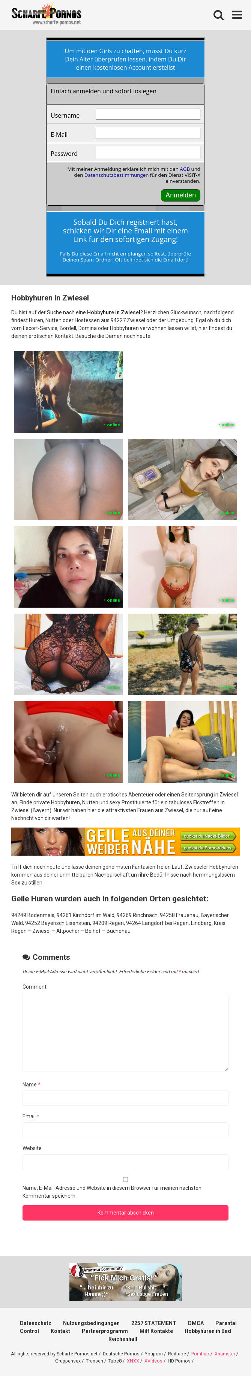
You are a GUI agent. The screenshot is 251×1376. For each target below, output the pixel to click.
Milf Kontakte (156, 1331)
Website (32, 1148)
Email (31, 1116)
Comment (35, 987)
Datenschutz (35, 1323)
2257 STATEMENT (153, 1323)
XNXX (133, 1361)
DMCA (196, 1323)
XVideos (153, 1361)
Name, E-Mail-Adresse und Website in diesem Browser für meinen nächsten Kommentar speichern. (112, 1192)
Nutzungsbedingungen (91, 1323)
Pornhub (200, 1354)
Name (32, 1085)
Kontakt (60, 1331)
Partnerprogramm (105, 1331)
